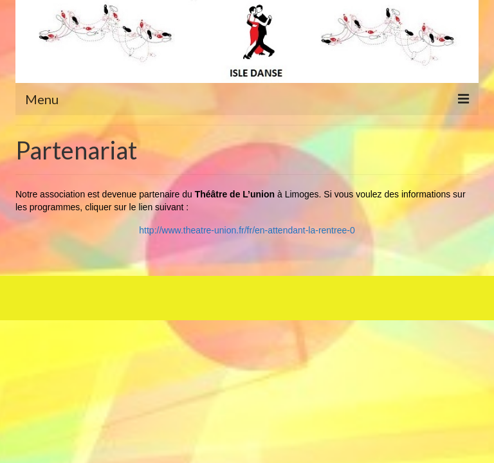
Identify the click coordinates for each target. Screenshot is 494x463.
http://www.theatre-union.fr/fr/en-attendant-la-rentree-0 (246, 230)
